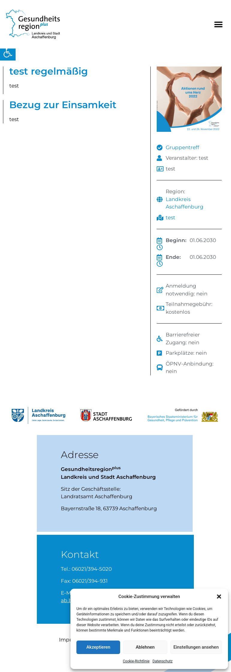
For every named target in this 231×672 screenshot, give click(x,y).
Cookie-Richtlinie (136, 661)
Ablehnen (145, 647)
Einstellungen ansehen (196, 647)
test (170, 218)
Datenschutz (163, 661)
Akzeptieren (98, 647)
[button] (8, 53)
